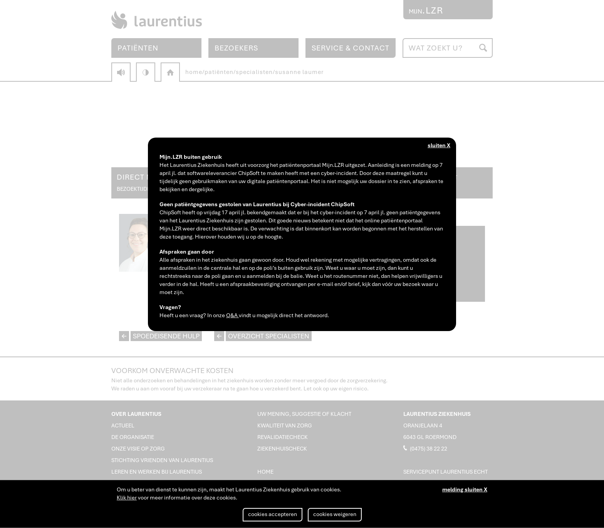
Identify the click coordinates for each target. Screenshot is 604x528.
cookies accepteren (272, 514)
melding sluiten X (464, 489)
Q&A (232, 315)
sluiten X (439, 145)
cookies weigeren (334, 514)
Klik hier (127, 497)
